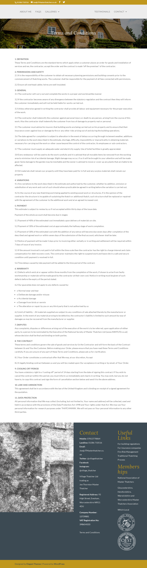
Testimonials (102, 12)
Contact (119, 12)
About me (25, 12)
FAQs (38, 12)
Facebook (84, 462)
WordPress (59, 564)
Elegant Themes (34, 564)
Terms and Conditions (90, 532)
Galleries (51, 12)
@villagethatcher (95, 458)
